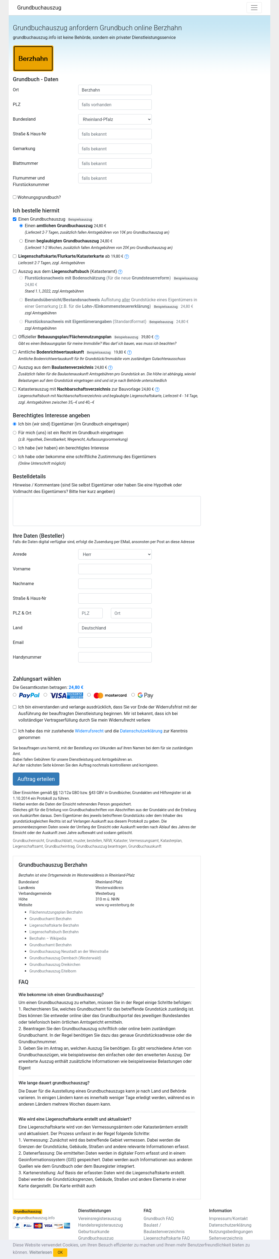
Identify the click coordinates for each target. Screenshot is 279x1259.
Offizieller (86, 336)
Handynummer (27, 657)
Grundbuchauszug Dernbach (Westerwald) (65, 958)
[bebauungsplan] (157, 336)
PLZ (16, 104)
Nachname (23, 583)
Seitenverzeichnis (226, 1238)
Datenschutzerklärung (141, 731)
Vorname (21, 568)
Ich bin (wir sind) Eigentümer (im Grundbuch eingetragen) (73, 424)
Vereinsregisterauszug (99, 1218)
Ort (16, 89)
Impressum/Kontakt (228, 1218)
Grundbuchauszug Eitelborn (52, 971)
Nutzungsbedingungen (231, 1231)
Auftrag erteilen (36, 779)
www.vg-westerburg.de (115, 905)
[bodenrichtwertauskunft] (129, 352)
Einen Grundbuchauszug (56, 219)
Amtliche (72, 352)
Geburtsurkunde (93, 1231)
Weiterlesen (40, 1252)
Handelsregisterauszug (100, 1225)
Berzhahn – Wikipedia (47, 938)
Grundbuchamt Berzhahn (50, 919)
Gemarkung (24, 148)
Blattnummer (25, 163)
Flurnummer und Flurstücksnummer (31, 181)
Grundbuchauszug (39, 7)
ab (70, 256)
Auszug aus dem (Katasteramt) (67, 271)
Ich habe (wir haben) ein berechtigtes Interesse (63, 448)
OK (60, 1252)
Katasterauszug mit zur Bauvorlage (86, 389)
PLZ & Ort (22, 613)
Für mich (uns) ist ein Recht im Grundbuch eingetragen (70, 432)
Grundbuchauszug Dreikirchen (54, 964)
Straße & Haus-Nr (29, 133)
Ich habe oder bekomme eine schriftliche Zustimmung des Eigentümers (87, 456)
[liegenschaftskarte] (127, 256)
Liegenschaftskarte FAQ (167, 1238)
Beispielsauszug (80, 219)
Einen (65, 225)
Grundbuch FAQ (159, 1218)
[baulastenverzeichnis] (110, 367)
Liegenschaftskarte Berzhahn (54, 925)
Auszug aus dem (62, 367)
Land (17, 627)
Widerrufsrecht (89, 731)
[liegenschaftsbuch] (120, 271)
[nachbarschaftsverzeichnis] (157, 389)
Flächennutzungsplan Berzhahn (56, 912)
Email (18, 642)
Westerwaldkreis (110, 888)
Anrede (20, 554)
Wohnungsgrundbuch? (39, 197)
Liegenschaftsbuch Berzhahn (54, 932)
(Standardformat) (107, 321)
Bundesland (24, 119)
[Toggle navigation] (254, 7)
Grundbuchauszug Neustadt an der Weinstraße (68, 951)
